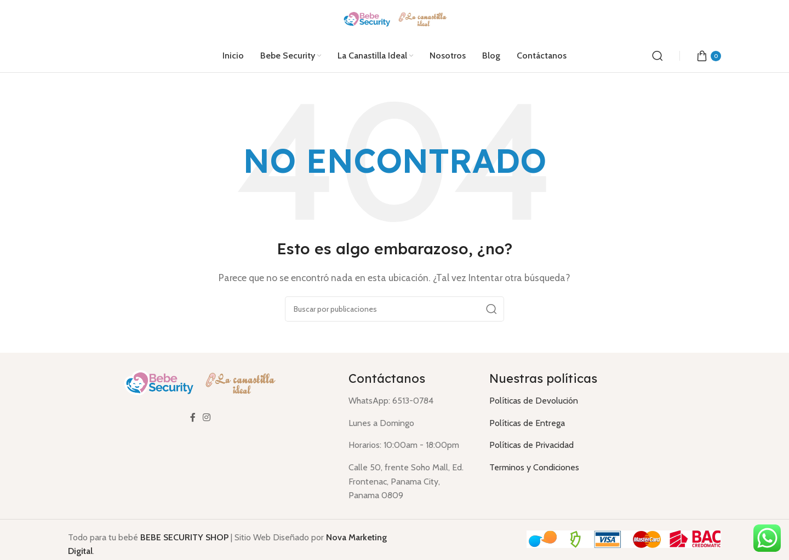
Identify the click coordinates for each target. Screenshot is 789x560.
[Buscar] (657, 56)
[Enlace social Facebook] (192, 418)
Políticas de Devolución (533, 400)
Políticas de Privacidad (531, 445)
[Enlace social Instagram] (206, 418)
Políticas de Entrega (527, 423)
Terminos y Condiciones (534, 467)
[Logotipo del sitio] (395, 19)
